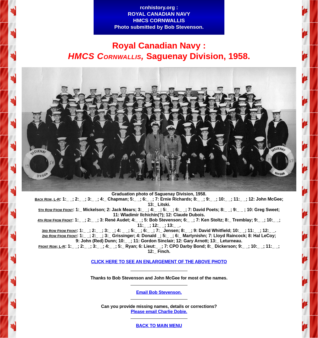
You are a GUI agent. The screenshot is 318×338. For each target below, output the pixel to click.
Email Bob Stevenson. (159, 292)
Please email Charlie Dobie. (159, 311)
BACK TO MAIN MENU (159, 325)
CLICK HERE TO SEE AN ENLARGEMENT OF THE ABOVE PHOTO (159, 261)
